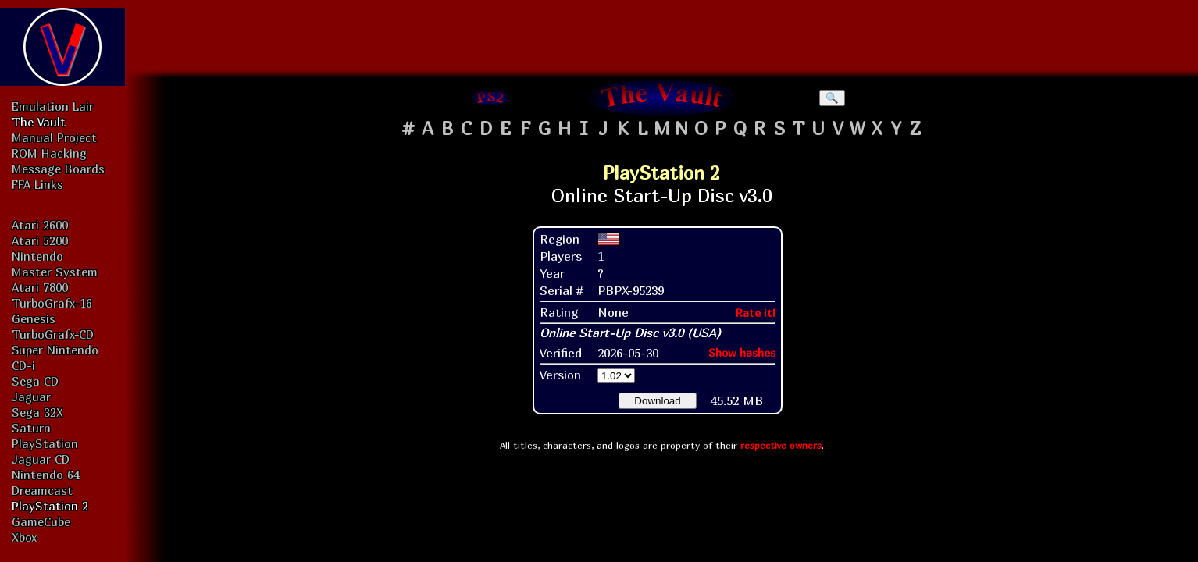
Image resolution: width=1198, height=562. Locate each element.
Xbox (24, 537)
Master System (55, 272)
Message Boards (58, 169)
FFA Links (37, 184)
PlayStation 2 (50, 506)
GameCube (41, 521)
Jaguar (31, 396)
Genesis (33, 318)
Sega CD (35, 381)
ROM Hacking (49, 153)
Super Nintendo (55, 350)
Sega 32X (37, 412)
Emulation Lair (53, 106)
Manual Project (54, 137)
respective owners (781, 445)
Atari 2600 (40, 225)
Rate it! (755, 312)
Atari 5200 (40, 240)
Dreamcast (42, 490)
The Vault (39, 122)
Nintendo (37, 256)
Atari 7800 (40, 287)
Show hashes (741, 352)
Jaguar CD (41, 459)
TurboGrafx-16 (52, 303)
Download (657, 401)
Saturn (31, 428)
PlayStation (45, 443)
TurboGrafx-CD (53, 334)
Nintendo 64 (46, 475)
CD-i (23, 365)
